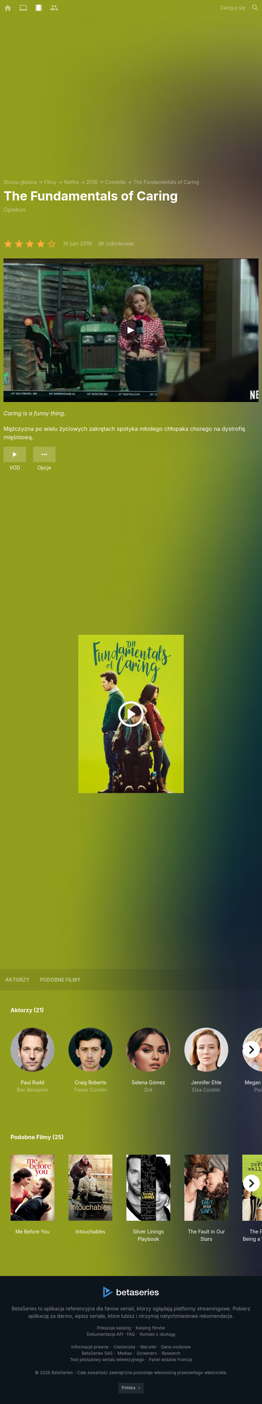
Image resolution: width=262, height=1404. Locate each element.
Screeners (147, 1353)
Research (171, 1353)
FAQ (131, 1334)
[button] (32, 1064)
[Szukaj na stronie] (255, 7)
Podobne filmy (60, 980)
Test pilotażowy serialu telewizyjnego (107, 1359)
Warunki (148, 1346)
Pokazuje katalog (114, 1327)
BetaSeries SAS (97, 1353)
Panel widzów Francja (170, 1359)
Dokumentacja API (105, 1334)
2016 (92, 182)
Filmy (50, 182)
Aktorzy (17, 980)
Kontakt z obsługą (157, 1334)
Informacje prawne (90, 1346)
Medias (124, 1353)
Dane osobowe (176, 1346)
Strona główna (20, 182)
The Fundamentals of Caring (166, 182)
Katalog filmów (150, 1327)
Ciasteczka (124, 1346)
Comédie (115, 182)
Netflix (71, 182)
